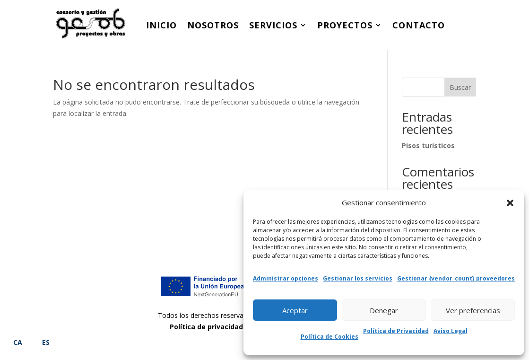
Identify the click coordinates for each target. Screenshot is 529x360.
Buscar (460, 87)
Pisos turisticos (428, 145)
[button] (510, 203)
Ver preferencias (473, 310)
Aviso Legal (451, 331)
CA (17, 342)
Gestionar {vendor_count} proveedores (456, 278)
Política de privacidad (206, 326)
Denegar (384, 310)
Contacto (418, 25)
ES (46, 342)
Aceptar (295, 310)
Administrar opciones (285, 278)
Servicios (273, 25)
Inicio (161, 25)
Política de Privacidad (396, 331)
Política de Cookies (329, 337)
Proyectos (345, 25)
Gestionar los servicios (357, 278)
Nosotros (213, 25)
